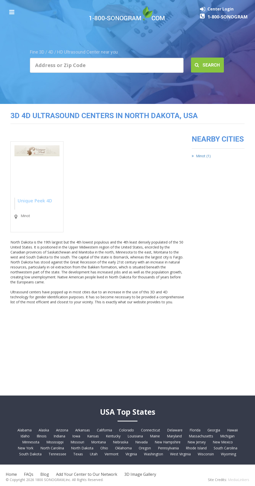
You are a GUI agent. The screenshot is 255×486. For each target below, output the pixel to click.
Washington (153, 454)
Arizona (62, 430)
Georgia (213, 430)
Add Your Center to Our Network (86, 474)
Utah (94, 454)
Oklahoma (123, 448)
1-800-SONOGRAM (227, 17)
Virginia (131, 454)
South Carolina (225, 448)
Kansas (93, 436)
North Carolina (52, 448)
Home (11, 474)
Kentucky (113, 436)
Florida (195, 430)
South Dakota (30, 454)
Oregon (145, 448)
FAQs (28, 474)
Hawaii (232, 430)
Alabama (24, 430)
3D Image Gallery (140, 474)
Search (207, 65)
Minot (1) (201, 156)
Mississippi (55, 442)
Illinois (42, 436)
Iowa (76, 436)
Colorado (126, 430)
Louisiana (135, 436)
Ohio (104, 448)
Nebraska (120, 442)
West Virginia (180, 454)
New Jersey (197, 442)
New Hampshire (168, 442)
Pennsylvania (168, 448)
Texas (78, 454)
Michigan (227, 436)
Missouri (77, 442)
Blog (44, 474)
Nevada (141, 442)
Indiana (59, 436)
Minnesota (30, 442)
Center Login (220, 9)
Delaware (175, 430)
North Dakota (82, 448)
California (104, 430)
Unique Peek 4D (34, 201)
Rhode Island (196, 448)
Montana (98, 442)
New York (25, 448)
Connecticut (150, 430)
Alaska (44, 430)
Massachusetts (201, 436)
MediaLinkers (238, 479)
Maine (155, 436)
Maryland (174, 436)
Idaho (25, 436)
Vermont (112, 454)
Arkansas (82, 430)
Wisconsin (206, 454)
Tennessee (57, 454)
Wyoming (228, 454)
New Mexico (223, 442)
